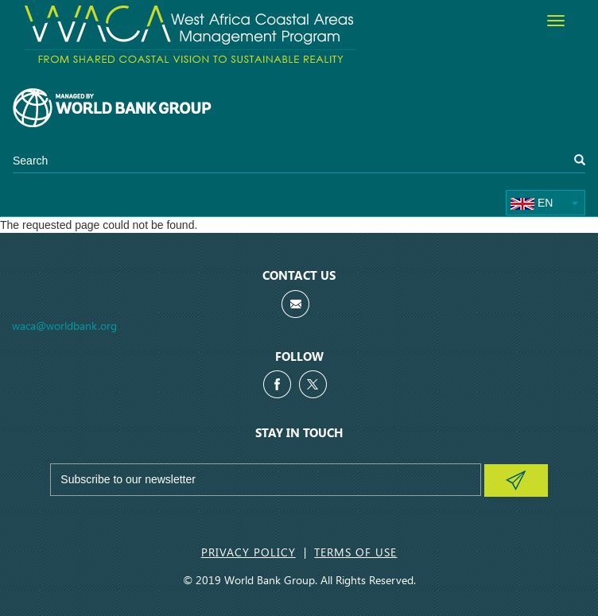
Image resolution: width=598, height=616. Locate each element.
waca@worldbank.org (64, 325)
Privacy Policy (248, 552)
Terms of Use (355, 552)
